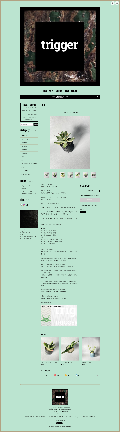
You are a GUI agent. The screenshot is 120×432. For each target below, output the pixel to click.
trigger (23, 167)
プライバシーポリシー (27, 191)
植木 (23, 157)
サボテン (24, 135)
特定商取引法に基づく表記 (29, 193)
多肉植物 (24, 142)
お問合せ (24, 188)
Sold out (89, 199)
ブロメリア (25, 160)
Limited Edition (26, 171)
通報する (82, 209)
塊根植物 (24, 146)
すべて (46, 375)
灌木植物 (24, 149)
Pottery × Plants (26, 174)
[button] (59, 91)
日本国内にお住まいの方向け (89, 205)
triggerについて (26, 186)
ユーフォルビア (26, 139)
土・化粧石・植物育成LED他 (29, 164)
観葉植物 (24, 153)
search (36, 124)
